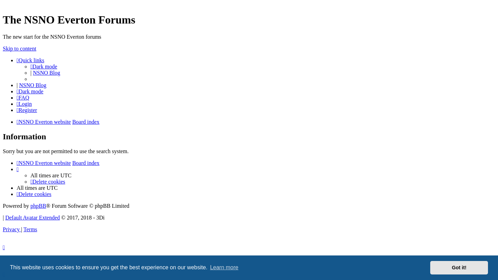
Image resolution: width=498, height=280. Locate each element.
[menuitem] (23, 98)
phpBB (38, 206)
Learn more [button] (224, 267)
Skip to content (19, 49)
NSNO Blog (46, 73)
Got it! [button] (459, 267)
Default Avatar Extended (32, 218)
